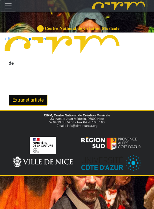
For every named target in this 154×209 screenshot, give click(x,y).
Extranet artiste (28, 100)
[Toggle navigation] (8, 6)
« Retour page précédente (30, 39)
